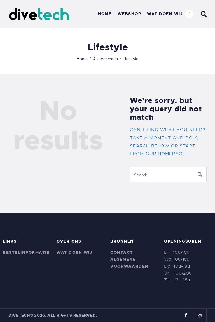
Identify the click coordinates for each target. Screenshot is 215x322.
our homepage (166, 154)
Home (82, 58)
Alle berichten (105, 58)
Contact (121, 252)
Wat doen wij (74, 252)
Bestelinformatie (26, 252)
